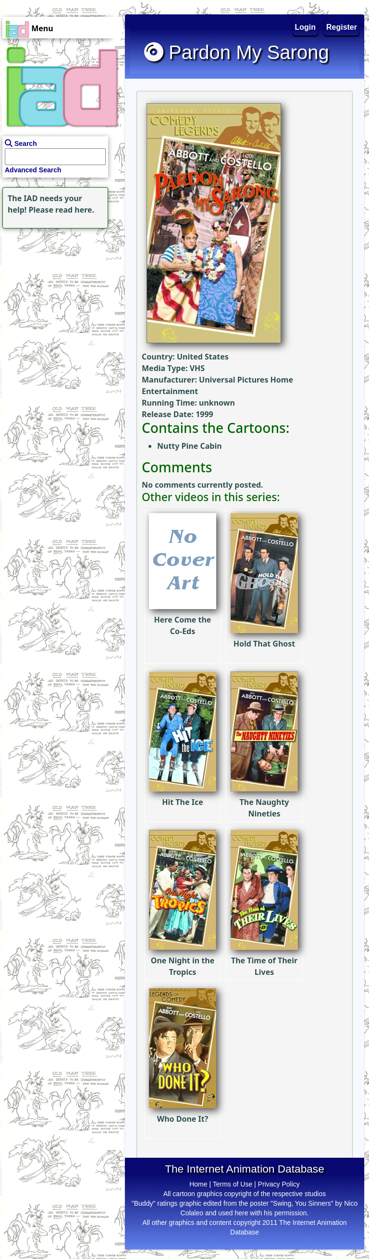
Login (305, 27)
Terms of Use (232, 1184)
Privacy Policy (279, 1184)
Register (341, 27)
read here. (74, 209)
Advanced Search (33, 170)
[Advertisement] (60, 291)
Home (198, 1184)
